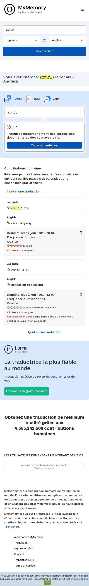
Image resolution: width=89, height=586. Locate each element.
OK (47, 582)
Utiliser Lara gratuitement (26, 391)
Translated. (12, 526)
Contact (19, 554)
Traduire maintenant (44, 145)
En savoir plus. (81, 579)
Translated (24, 559)
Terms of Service (24, 565)
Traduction (21, 542)
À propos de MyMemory (28, 537)
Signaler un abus (24, 548)
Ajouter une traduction (23, 191)
